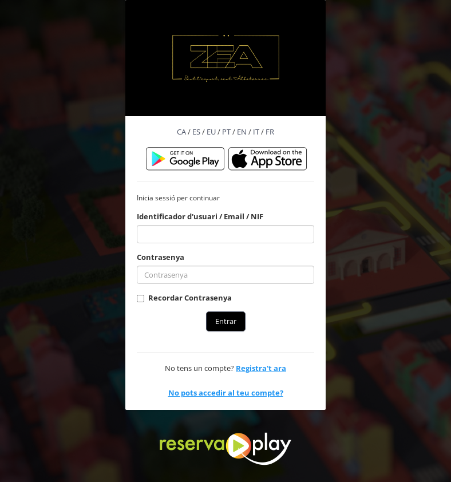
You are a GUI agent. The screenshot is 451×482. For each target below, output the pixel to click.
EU (211, 132)
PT (226, 132)
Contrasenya (160, 257)
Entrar (225, 321)
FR (270, 132)
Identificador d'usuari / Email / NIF (200, 216)
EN (242, 132)
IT (256, 132)
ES (196, 132)
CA (181, 132)
